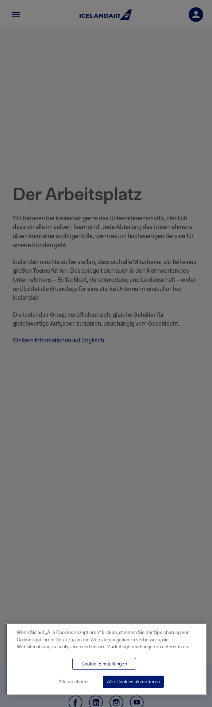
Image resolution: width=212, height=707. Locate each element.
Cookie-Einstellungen (104, 664)
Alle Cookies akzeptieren (133, 681)
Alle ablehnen (73, 681)
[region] (106, 659)
